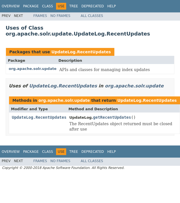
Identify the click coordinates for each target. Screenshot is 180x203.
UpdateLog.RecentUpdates (81, 52)
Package (31, 6)
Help (111, 6)
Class (47, 6)
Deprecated (92, 6)
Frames (40, 16)
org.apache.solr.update (32, 69)
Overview (11, 6)
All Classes (92, 16)
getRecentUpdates (112, 117)
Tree (73, 6)
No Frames (60, 16)
